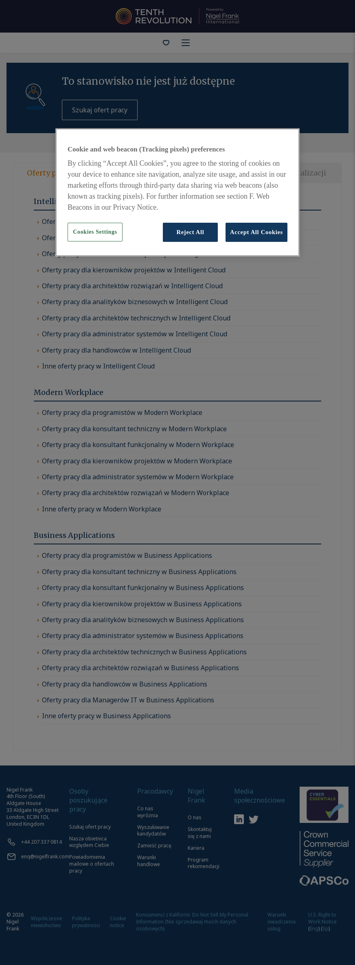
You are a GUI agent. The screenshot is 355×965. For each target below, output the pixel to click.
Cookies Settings (95, 232)
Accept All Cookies (256, 232)
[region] (177, 192)
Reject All (190, 232)
